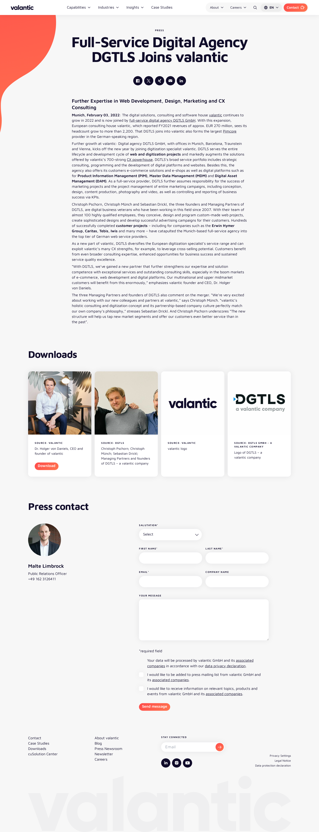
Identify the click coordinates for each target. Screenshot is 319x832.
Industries (108, 7)
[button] (271, 7)
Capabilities (79, 7)
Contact (295, 7)
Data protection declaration (273, 765)
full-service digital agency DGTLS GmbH (162, 120)
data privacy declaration (225, 666)
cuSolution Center (43, 754)
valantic (215, 115)
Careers (238, 7)
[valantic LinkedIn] (181, 80)
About (217, 7)
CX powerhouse (140, 159)
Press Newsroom (108, 748)
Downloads (37, 748)
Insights (135, 7)
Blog (98, 743)
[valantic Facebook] (137, 80)
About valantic (107, 738)
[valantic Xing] (159, 80)
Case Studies (161, 7)
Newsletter (104, 754)
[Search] (255, 7)
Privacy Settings (280, 755)
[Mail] (170, 80)
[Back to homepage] (22, 7)
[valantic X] (148, 80)
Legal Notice (283, 760)
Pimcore (229, 131)
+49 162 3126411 (42, 579)
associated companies (170, 680)
